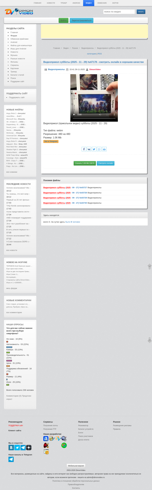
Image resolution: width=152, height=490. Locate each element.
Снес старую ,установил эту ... (18, 304)
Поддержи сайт (17, 81)
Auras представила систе (17, 212)
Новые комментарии (18, 300)
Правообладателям (76, 484)
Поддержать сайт (16, 93)
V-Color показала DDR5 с (17, 241)
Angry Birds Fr (11, 141)
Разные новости (18, 58)
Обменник (102, 3)
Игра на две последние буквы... (18, 271)
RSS (100, 54)
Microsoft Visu (11, 119)
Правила (116, 429)
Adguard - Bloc (11, 144)
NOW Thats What (12, 155)
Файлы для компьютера (21, 45)
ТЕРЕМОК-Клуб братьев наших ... (19, 266)
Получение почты (50, 426)
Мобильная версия (76, 466)
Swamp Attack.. (12, 152)
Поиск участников (85, 436)
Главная (37, 3)
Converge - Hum (12, 158)
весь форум (11, 288)
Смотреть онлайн (105, 163)
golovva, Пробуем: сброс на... (17, 307)
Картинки (15, 68)
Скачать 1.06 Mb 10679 (84, 163)
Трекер (64, 3)
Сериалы (15, 65)
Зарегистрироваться (81, 20)
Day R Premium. (12, 138)
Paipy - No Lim (11, 166)
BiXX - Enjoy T (11, 161)
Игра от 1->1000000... (14, 282)
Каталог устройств (85, 429)
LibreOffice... (11, 116)
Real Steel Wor (11, 147)
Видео (89, 3)
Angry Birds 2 (11, 113)
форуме (22, 262)
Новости (51, 3)
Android (76, 3)
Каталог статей (17, 75)
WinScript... (10, 133)
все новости (11, 250)
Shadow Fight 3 (12, 149)
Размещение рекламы (122, 426)
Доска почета (83, 440)
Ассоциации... (11, 277)
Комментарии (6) (13, 396)
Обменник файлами (19, 39)
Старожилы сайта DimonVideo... (18, 280)
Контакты (76, 488)
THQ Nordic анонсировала (18, 206)
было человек (72, 222)
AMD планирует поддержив (18, 218)
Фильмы (14, 62)
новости (25, 184)
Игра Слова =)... (12, 274)
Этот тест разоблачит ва (17, 224)
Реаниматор (83, 426)
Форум (115, 3)
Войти (63, 20)
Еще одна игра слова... (15, 269)
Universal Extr (11, 135)
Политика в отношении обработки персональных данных (75, 481)
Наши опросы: (15, 324)
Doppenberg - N (12, 124)
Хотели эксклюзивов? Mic (17, 188)
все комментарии (14, 312)
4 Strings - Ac (11, 163)
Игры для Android (18, 49)
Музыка (14, 55)
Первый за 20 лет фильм (17, 200)
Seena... (9, 130)
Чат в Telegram (50, 141)
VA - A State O (11, 122)
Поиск (13, 78)
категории (91, 54)
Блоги (80, 433)
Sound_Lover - (12, 127)
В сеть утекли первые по (17, 229)
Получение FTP (49, 429)
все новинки (11, 172)
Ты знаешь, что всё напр (17, 194)
